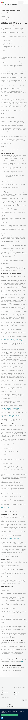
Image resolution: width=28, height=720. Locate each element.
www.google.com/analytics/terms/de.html (10, 339)
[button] (25, 2)
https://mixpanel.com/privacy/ (13, 538)
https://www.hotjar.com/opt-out (11, 502)
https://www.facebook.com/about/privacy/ (10, 404)
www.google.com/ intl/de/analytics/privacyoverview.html (13, 340)
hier (17, 543)
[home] (3, 2)
